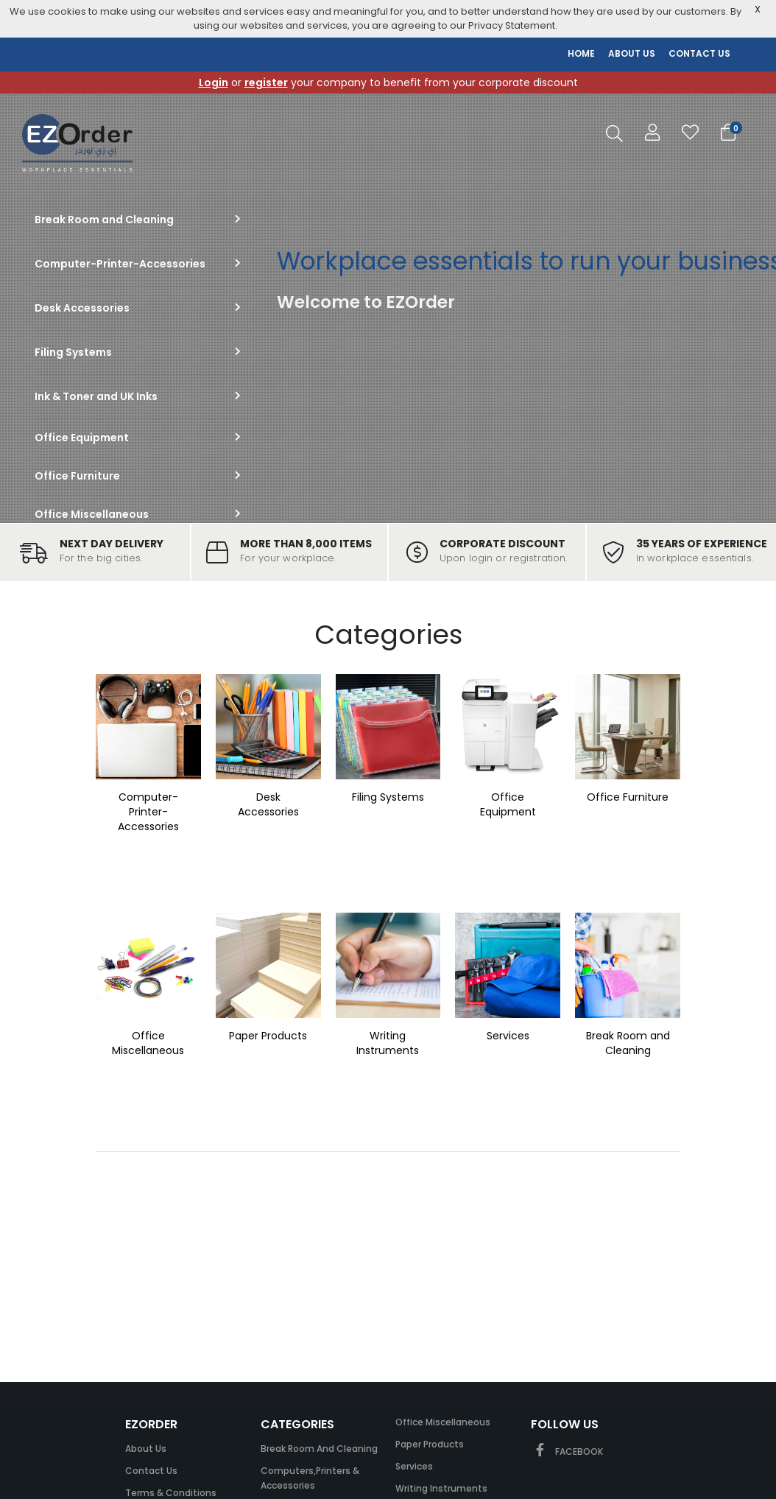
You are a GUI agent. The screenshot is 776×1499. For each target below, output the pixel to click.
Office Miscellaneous (148, 1043)
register (266, 82)
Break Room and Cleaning (628, 1043)
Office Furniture (628, 797)
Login (213, 82)
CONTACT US (699, 53)
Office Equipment (508, 804)
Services (508, 1035)
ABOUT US (631, 53)
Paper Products (268, 1035)
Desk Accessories (268, 804)
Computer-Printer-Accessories (148, 812)
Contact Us (151, 1470)
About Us (145, 1448)
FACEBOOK (567, 1451)
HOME (581, 53)
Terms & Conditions (170, 1492)
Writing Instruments (387, 1043)
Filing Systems (388, 797)
